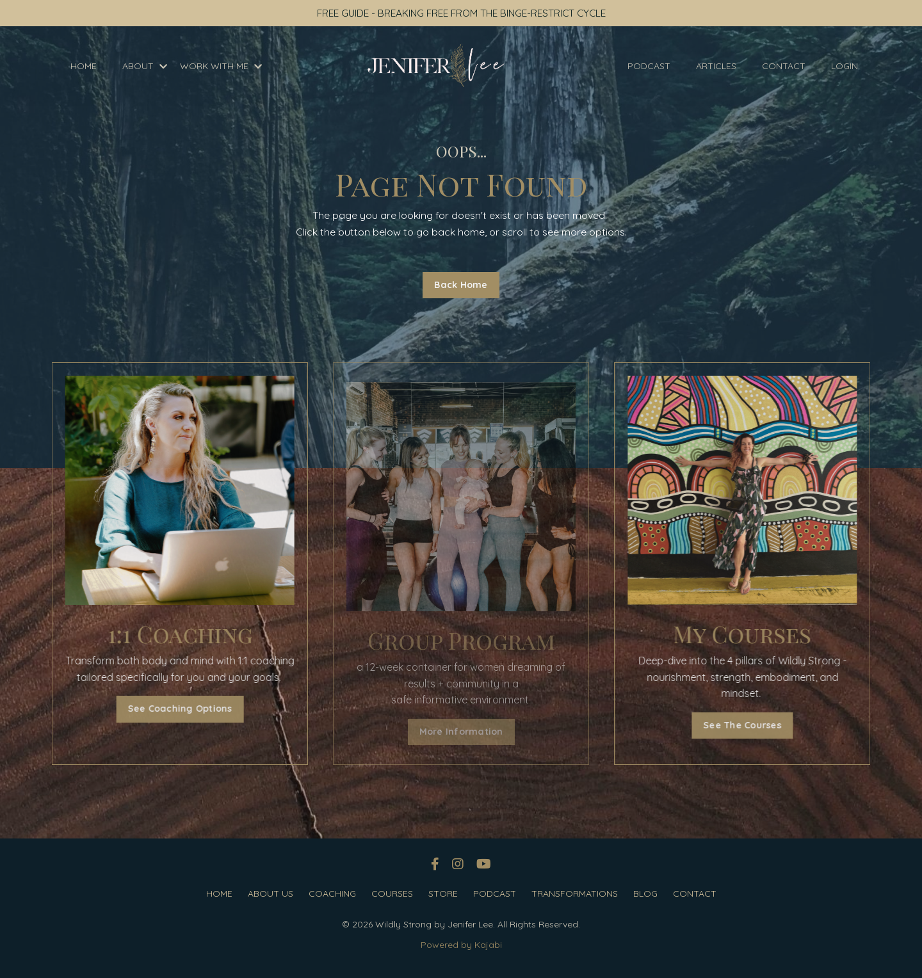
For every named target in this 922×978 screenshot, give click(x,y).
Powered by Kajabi (461, 945)
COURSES (392, 894)
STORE (443, 894)
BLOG (645, 894)
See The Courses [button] (753, 725)
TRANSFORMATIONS (574, 894)
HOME (83, 66)
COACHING (332, 894)
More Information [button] (461, 731)
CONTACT (783, 66)
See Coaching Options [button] (168, 709)
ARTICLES (716, 66)
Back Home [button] (460, 285)
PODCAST (648, 66)
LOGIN (844, 66)
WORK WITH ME (221, 66)
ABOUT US (270, 894)
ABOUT (144, 66)
